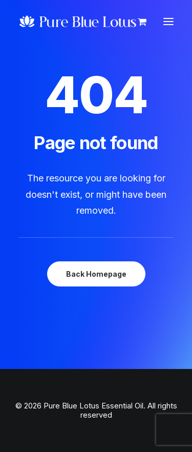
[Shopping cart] (137, 21)
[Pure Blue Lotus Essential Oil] (78, 21)
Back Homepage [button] (96, 274)
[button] (168, 21)
